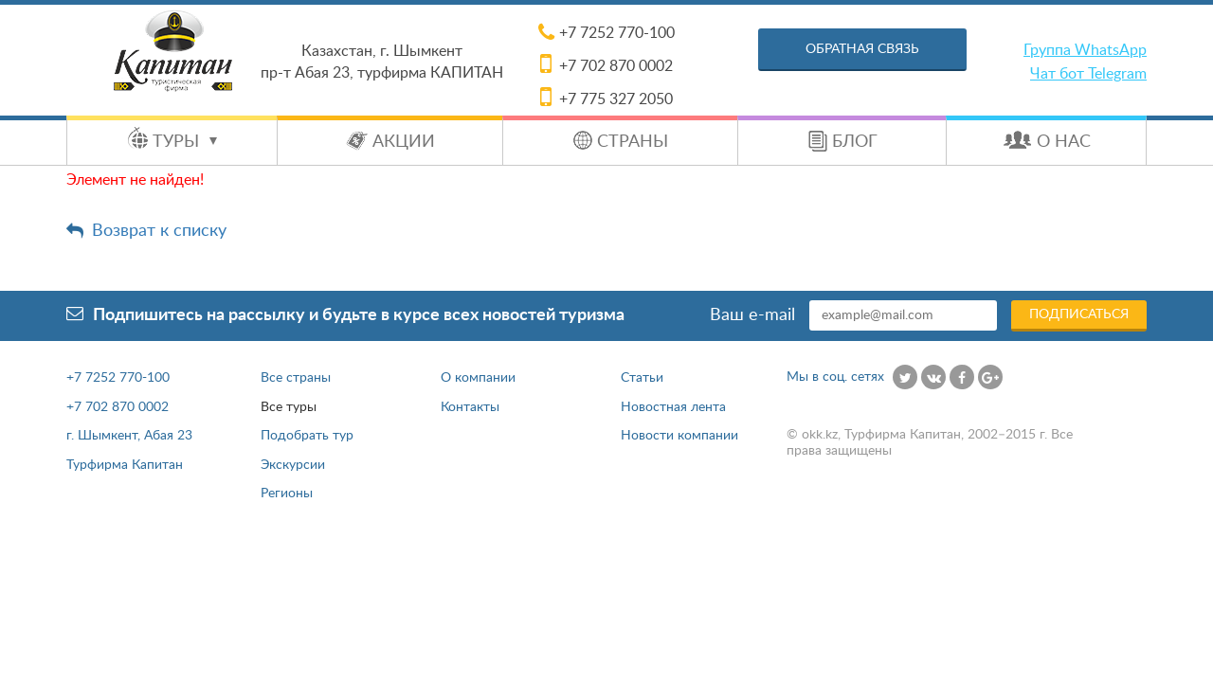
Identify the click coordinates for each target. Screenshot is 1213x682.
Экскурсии (293, 465)
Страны (632, 142)
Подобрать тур (307, 435)
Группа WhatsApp (1085, 50)
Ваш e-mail (752, 315)
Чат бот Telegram (1088, 73)
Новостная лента (673, 407)
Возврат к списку (159, 231)
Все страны (296, 378)
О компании (478, 378)
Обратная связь (862, 49)
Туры (185, 142)
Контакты (470, 407)
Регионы (287, 493)
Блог (855, 142)
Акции (403, 142)
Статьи (642, 378)
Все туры (289, 407)
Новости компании (679, 435)
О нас (1064, 142)
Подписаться (1079, 314)
